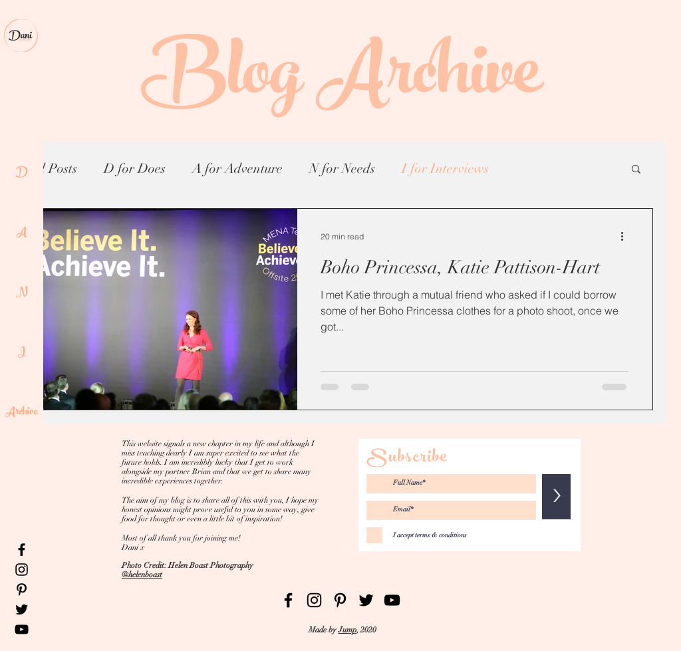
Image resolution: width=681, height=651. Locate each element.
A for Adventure (237, 168)
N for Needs (342, 168)
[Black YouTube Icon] (21, 629)
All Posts (52, 168)
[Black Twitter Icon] (21, 609)
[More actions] (626, 236)
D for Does (135, 168)
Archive (21, 412)
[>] (556, 496)
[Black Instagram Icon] (21, 569)
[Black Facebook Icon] (21, 549)
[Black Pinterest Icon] (21, 589)
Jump (347, 629)
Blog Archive (341, 80)
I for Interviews (445, 168)
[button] (636, 170)
